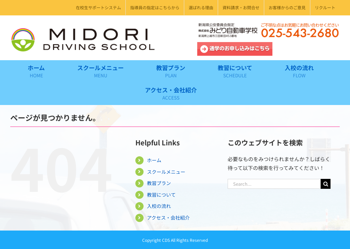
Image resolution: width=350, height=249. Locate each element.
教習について (161, 194)
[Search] (326, 184)
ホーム (154, 160)
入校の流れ (159, 205)
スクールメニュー (166, 171)
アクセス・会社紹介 (168, 217)
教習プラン (159, 183)
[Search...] (274, 184)
